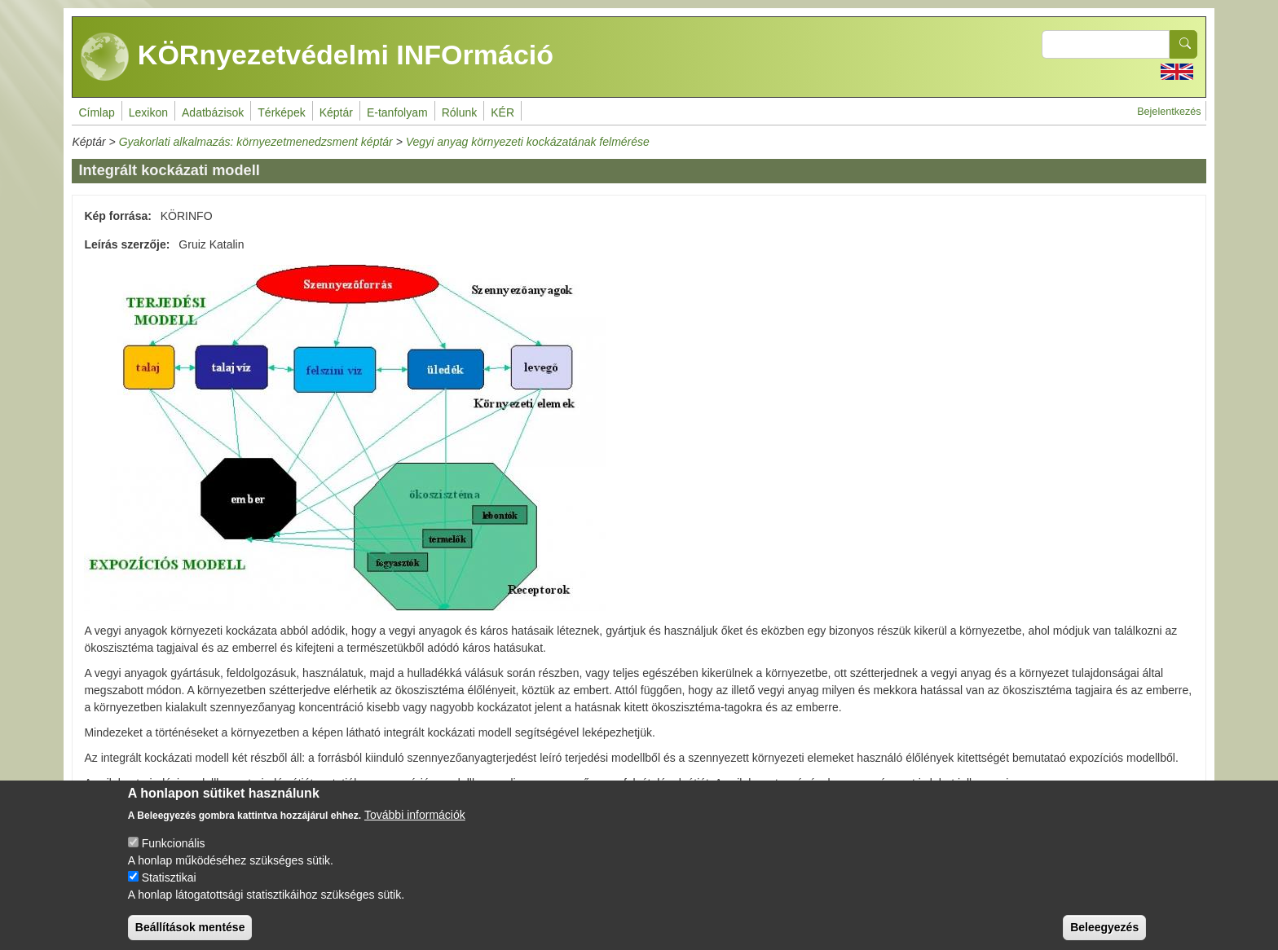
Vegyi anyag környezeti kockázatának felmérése (528, 141)
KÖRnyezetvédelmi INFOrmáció (317, 57)
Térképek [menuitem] (281, 112)
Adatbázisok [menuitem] (213, 112)
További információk (414, 827)
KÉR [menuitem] (502, 112)
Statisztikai (169, 890)
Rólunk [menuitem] (460, 112)
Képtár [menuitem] (336, 112)
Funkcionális (173, 856)
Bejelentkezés (1169, 111)
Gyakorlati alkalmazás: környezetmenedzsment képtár (256, 141)
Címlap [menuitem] (96, 112)
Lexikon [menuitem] (148, 112)
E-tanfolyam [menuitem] (397, 112)
